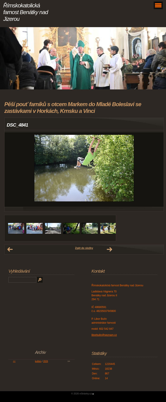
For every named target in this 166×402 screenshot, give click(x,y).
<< (14, 361)
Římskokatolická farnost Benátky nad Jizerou (25, 12)
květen (38, 361)
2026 (45, 361)
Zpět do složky (84, 248)
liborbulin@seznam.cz (104, 334)
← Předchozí (10, 249)
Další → (109, 249)
